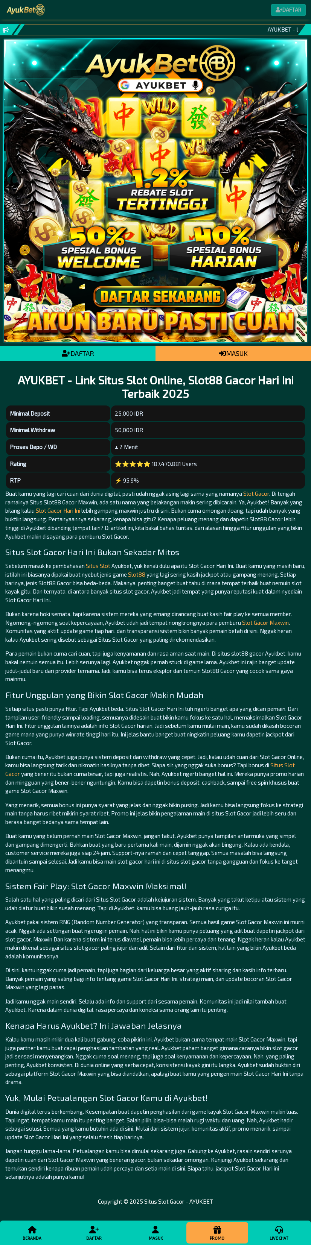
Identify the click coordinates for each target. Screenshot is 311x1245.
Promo (217, 1232)
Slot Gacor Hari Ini (58, 510)
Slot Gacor (256, 493)
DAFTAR (78, 353)
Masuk (155, 1232)
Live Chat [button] (279, 1232)
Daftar (94, 1232)
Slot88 (136, 574)
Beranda (32, 1232)
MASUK (233, 353)
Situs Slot (98, 565)
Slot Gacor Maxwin (265, 622)
